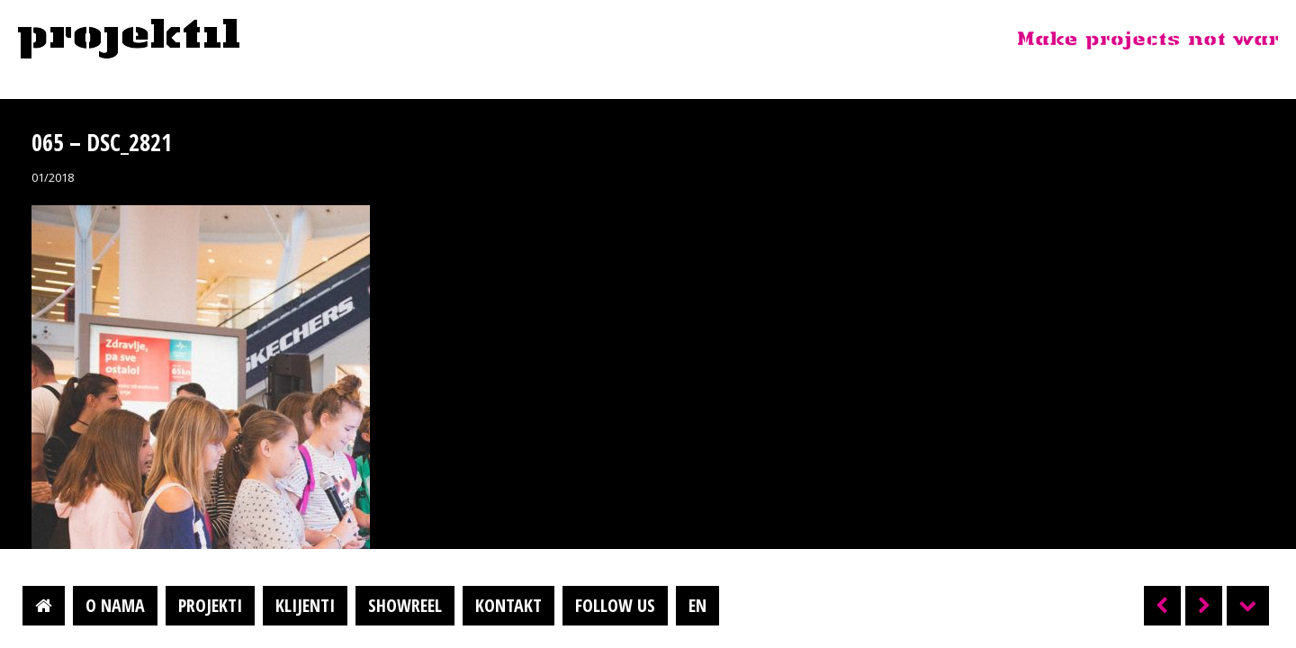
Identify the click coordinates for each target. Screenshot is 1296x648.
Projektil (128, 39)
